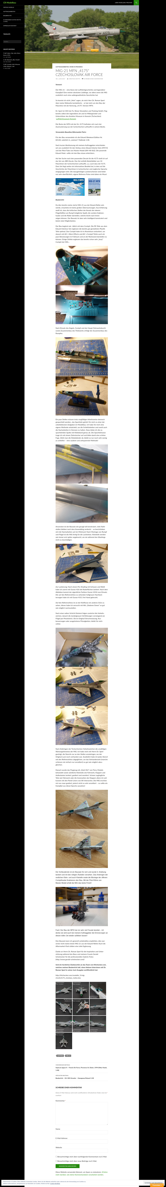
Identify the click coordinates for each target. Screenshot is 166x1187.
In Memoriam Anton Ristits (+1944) (12, 20)
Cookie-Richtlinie (55, 1183)
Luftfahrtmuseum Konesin (66, 119)
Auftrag (60, 1055)
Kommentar (61, 1101)
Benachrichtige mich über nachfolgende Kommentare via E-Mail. (82, 1157)
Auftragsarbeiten (62, 67)
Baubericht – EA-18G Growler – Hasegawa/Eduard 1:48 (82, 1076)
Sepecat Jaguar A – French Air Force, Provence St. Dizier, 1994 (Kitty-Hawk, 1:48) (82, 1067)
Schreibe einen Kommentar (93, 79)
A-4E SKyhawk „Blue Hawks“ (11, 60)
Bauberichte (7, 15)
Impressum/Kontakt (9, 25)
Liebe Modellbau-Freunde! (123, 2)
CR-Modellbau (9, 2)
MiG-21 (68, 1055)
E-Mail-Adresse (61, 1138)
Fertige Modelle (8, 7)
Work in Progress (76, 67)
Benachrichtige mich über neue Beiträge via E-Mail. (77, 1161)
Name (58, 1129)
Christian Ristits (74, 79)
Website (59, 1147)
